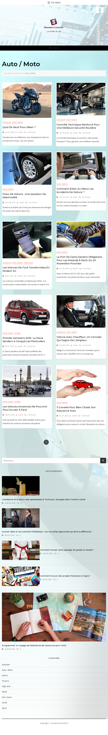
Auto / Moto (17, 122)
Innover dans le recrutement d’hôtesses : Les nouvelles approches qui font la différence (46, 531)
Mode (4, 691)
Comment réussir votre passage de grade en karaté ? (67, 550)
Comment (31, 132)
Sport (4, 708)
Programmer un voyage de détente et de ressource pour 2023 (34, 645)
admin (75, 268)
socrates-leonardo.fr (59, 723)
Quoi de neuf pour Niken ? (19, 127)
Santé (4, 702)
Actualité (7, 122)
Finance (5, 681)
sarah (20, 132)
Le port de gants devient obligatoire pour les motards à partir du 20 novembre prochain (79, 260)
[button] (54, 48)
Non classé (7, 697)
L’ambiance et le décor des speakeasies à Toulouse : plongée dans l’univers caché (43, 499)
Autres (18, 333)
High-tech (28, 263)
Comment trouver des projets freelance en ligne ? (65, 576)
